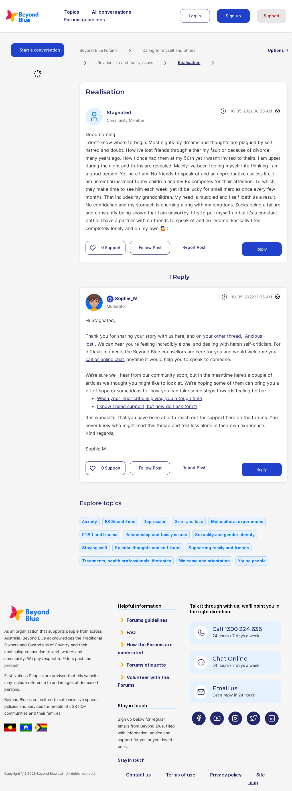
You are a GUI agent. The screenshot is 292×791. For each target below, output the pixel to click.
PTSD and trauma (99, 534)
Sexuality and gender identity (225, 534)
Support (271, 15)
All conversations (111, 12)
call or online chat (105, 359)
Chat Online (230, 658)
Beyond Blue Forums (29, 16)
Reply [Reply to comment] (261, 469)
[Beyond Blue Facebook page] (199, 729)
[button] (92, 247)
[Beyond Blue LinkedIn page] (272, 729)
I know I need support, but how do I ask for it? (147, 406)
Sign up (233, 15)
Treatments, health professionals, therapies (126, 560)
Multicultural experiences (237, 521)
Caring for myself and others (168, 50)
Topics (71, 12)
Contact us (138, 775)
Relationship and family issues (125, 62)
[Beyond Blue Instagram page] (235, 729)
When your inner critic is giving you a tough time (149, 398)
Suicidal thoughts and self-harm (148, 547)
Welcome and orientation (204, 560)
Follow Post (150, 247)
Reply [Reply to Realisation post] (261, 249)
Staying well (94, 547)
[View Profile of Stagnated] (119, 112)
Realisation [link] (189, 62)
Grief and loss (189, 521)
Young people (252, 560)
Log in (195, 15)
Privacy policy (226, 775)
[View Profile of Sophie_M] (126, 298)
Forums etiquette (146, 665)
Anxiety (89, 521)
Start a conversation (40, 50)
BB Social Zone (120, 521)
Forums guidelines (84, 19)
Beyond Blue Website (29, 613)
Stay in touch (131, 760)
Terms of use (180, 775)
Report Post (194, 247)
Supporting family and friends (218, 547)
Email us (225, 688)
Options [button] (276, 50)
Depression (155, 521)
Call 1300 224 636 (237, 629)
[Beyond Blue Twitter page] (253, 729)
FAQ (131, 632)
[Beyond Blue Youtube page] (217, 729)
